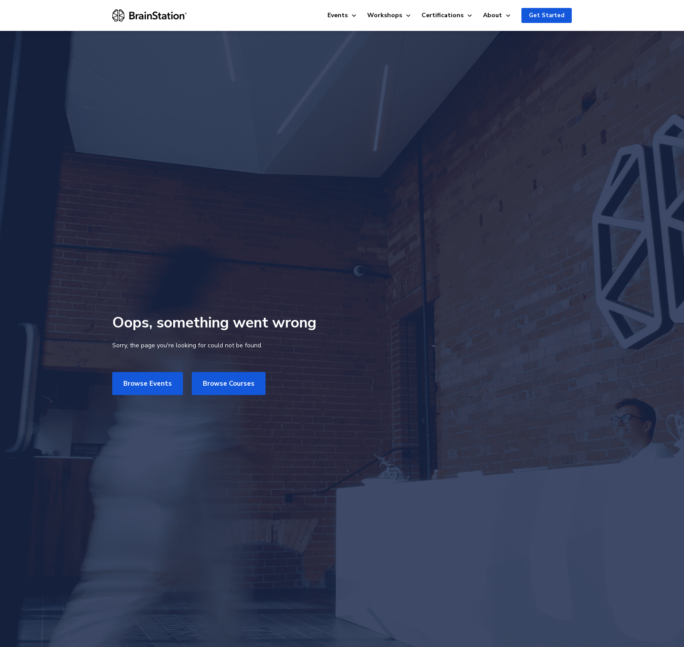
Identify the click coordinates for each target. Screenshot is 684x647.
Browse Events (147, 383)
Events (342, 15)
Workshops (389, 15)
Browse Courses (229, 383)
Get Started (546, 15)
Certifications (447, 15)
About (497, 15)
